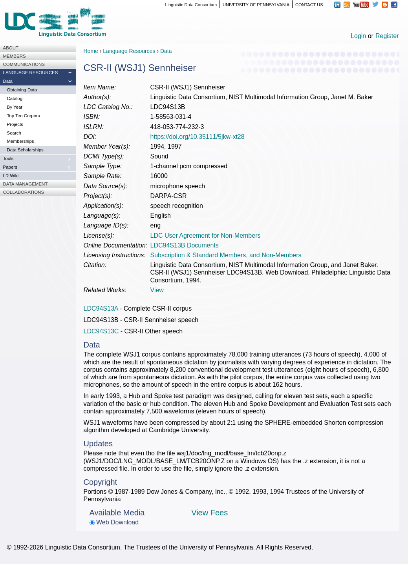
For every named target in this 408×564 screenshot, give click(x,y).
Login (358, 36)
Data (166, 51)
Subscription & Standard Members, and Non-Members (226, 255)
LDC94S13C (101, 331)
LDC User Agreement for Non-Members (205, 235)
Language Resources (129, 51)
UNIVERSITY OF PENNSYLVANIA (256, 4)
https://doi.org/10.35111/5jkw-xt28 (197, 136)
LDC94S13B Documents (184, 245)
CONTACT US (309, 4)
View (157, 290)
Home (91, 51)
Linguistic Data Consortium (191, 4)
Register (387, 36)
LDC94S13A (101, 308)
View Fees (209, 512)
